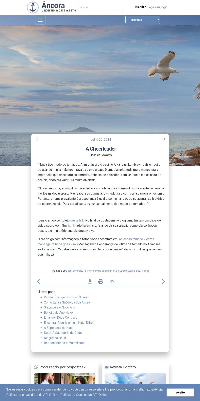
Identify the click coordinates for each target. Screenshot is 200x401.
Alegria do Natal (55, 338)
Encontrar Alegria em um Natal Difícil (69, 323)
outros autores (126, 270)
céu (69, 270)
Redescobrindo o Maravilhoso (64, 343)
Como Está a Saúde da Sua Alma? (67, 302)
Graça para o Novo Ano (59, 307)
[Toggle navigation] (40, 20)
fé (84, 270)
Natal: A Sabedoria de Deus (63, 333)
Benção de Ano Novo (58, 312)
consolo (77, 270)
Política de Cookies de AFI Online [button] (83, 394)
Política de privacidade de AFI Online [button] (32, 394)
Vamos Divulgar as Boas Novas (65, 297)
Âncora (53, 5)
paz (138, 270)
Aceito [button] (180, 392)
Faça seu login (157, 7)
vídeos (145, 270)
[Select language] (142, 20)
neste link (77, 220)
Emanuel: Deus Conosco (60, 317)
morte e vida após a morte (102, 270)
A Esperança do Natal (58, 328)
